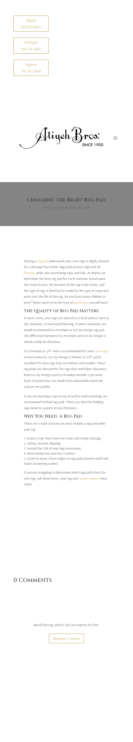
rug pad (42, 261)
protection (81, 302)
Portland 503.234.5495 (31, 45)
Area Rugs (69, 207)
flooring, (29, 273)
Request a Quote (66, 638)
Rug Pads (84, 207)
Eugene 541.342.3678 (31, 67)
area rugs (101, 351)
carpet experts (89, 478)
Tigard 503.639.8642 (31, 23)
